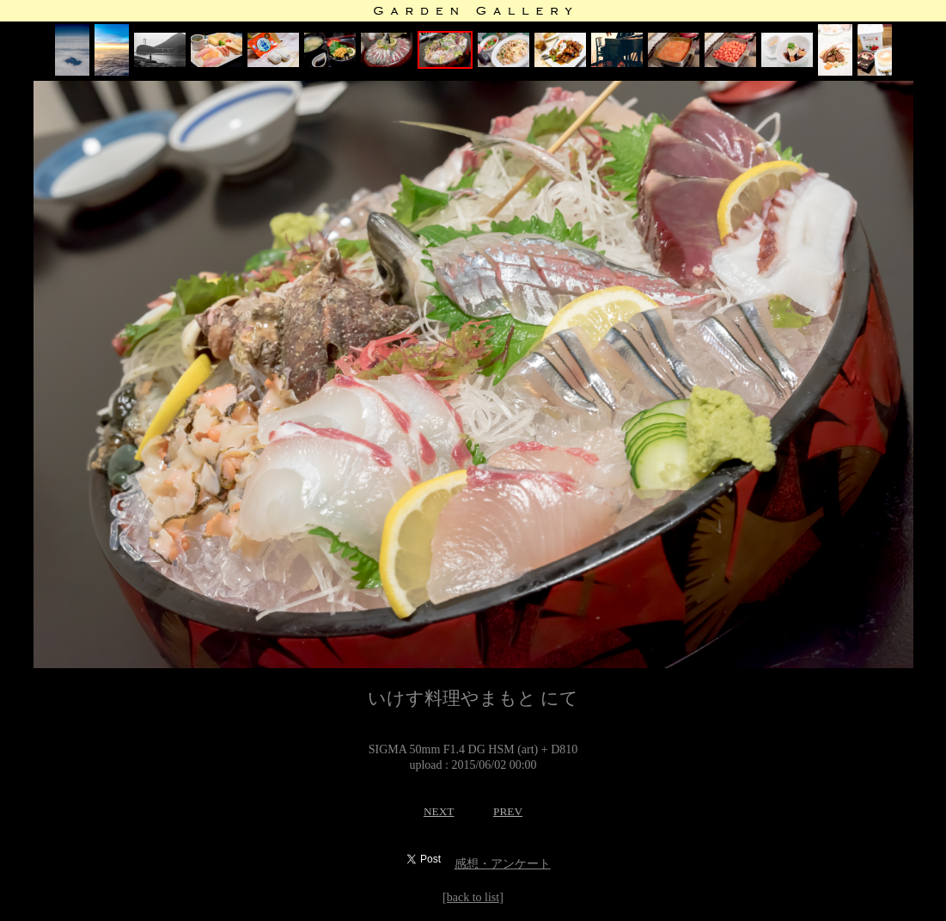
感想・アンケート (503, 863)
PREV (507, 811)
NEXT (439, 811)
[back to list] (473, 897)
